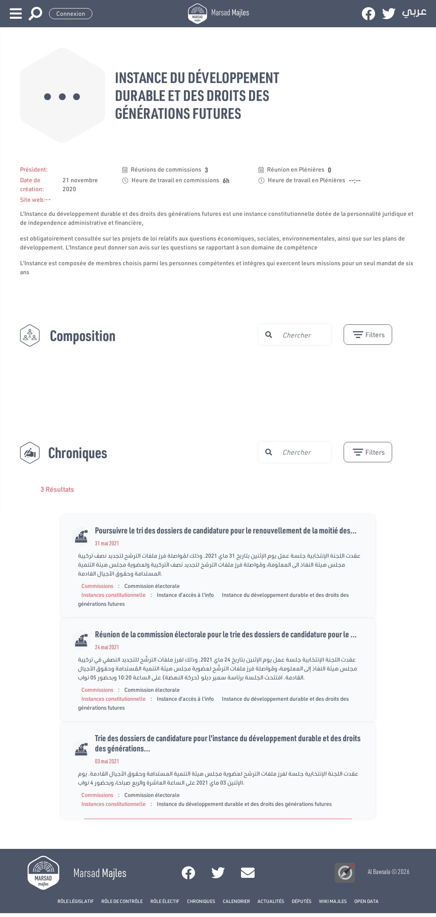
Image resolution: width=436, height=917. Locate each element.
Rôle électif (164, 901)
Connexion (70, 13)
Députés (301, 901)
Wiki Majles (333, 901)
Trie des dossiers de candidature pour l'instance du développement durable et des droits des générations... (228, 743)
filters (369, 335)
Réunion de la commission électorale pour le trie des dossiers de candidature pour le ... (226, 633)
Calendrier (236, 901)
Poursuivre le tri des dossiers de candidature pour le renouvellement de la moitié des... (226, 530)
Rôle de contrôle (122, 901)
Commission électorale (152, 585)
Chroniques (201, 901)
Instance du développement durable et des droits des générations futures (244, 803)
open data (366, 901)
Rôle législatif (75, 901)
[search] (303, 335)
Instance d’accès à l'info (185, 594)
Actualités (271, 901)
